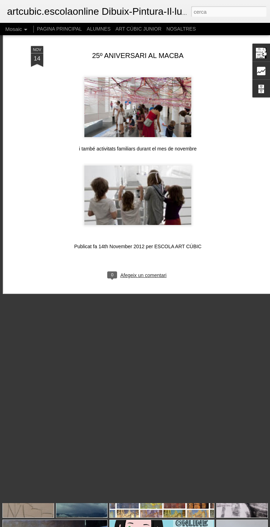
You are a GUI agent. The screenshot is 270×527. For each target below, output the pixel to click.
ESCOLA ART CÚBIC (177, 219)
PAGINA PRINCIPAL (59, 29)
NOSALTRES (181, 29)
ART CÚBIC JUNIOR (138, 29)
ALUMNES (99, 29)
